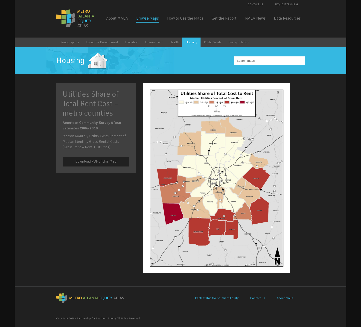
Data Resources (287, 18)
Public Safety (212, 42)
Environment (154, 42)
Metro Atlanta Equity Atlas (75, 18)
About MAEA (117, 18)
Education (131, 42)
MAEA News (255, 18)
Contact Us (255, 4)
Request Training (286, 4)
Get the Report (224, 18)
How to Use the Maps (185, 18)
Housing (191, 42)
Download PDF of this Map (95, 161)
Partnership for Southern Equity (217, 298)
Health (174, 42)
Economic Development (102, 42)
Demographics (69, 42)
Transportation (238, 42)
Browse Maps (147, 18)
